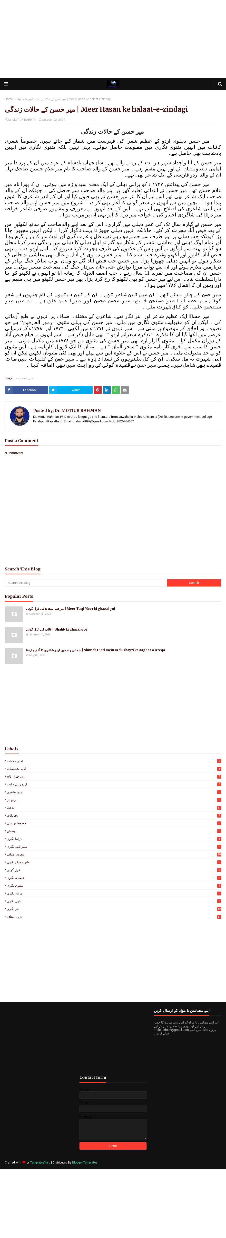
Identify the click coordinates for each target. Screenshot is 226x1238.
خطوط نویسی (114, 823)
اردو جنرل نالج (114, 776)
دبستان (114, 831)
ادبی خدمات (114, 761)
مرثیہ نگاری (114, 893)
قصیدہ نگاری (114, 878)
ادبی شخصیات (24, 99)
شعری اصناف (114, 854)
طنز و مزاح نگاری (114, 862)
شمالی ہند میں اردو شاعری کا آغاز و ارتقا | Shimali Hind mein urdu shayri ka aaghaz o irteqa (95, 650)
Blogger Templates (85, 1162)
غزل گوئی (114, 870)
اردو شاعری (114, 792)
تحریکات (114, 815)
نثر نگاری (114, 909)
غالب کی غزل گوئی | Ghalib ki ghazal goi (56, 629)
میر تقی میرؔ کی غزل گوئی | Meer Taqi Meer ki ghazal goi (70, 609)
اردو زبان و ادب (114, 784)
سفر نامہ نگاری (114, 846)
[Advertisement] (113, 39)
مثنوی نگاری (114, 885)
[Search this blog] (86, 582)
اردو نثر (114, 800)
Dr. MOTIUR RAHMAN (22, 119)
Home (9, 99)
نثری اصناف (114, 917)
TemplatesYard (40, 1162)
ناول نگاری (114, 901)
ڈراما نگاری (114, 839)
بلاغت (114, 808)
